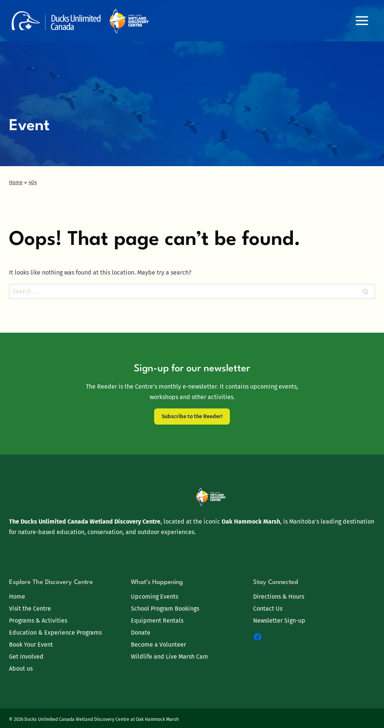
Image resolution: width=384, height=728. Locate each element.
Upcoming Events (154, 596)
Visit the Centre (30, 608)
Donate (140, 632)
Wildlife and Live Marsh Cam (169, 656)
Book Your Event (31, 644)
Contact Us (267, 608)
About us (21, 668)
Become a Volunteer (158, 644)
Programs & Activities (38, 620)
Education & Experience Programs (55, 632)
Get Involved (26, 656)
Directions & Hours (278, 596)
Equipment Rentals (157, 620)
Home (17, 596)
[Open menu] (361, 20)
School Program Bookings (165, 608)
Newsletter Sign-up (279, 620)
